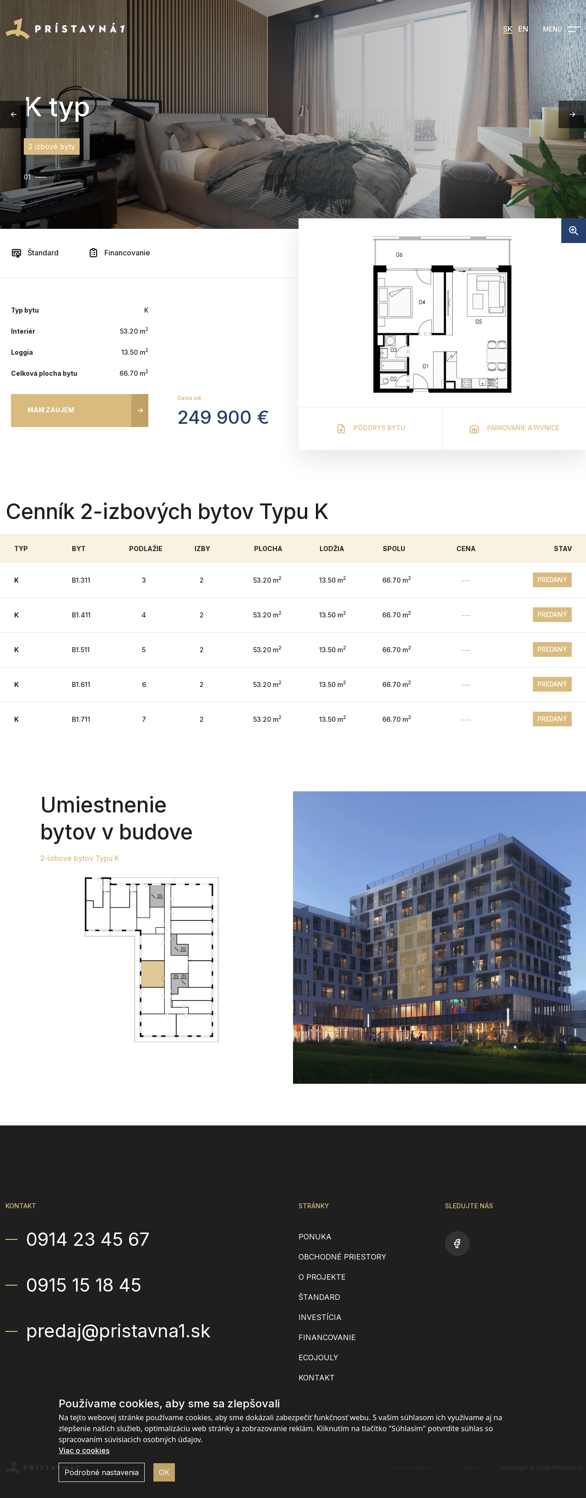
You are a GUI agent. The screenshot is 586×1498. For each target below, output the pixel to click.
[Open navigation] (562, 29)
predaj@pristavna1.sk (118, 1331)
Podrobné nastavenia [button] (102, 1472)
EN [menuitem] (523, 28)
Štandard (35, 252)
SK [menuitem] (508, 28)
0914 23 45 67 (88, 1239)
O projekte (322, 1277)
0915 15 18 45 (83, 1285)
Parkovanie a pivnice (514, 428)
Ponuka (314, 1236)
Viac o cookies (84, 1450)
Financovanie (119, 252)
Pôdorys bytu (370, 428)
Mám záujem (50, 410)
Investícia (320, 1317)
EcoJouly (318, 1357)
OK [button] (164, 1472)
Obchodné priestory (342, 1256)
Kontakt (316, 1377)
